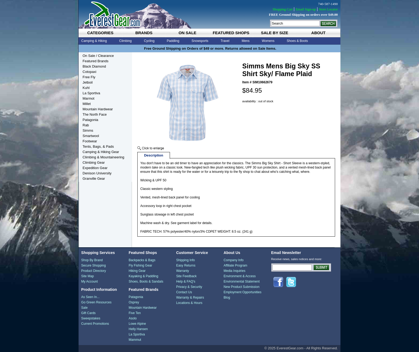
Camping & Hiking (94, 41)
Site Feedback (186, 276)
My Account (89, 281)
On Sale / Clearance (98, 56)
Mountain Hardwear (98, 109)
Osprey (134, 302)
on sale (187, 32)
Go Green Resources (96, 302)
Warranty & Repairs (190, 297)
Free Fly (89, 77)
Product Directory (93, 271)
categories (100, 32)
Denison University (97, 173)
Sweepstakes (90, 318)
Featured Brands (95, 61)
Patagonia (90, 120)
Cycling (149, 41)
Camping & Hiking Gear (101, 152)
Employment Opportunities (242, 292)
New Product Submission (241, 287)
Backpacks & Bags (142, 260)
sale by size (274, 32)
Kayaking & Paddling (143, 276)
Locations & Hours (189, 303)
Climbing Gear (94, 163)
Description (153, 155)
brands (143, 32)
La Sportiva (91, 93)
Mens (245, 41)
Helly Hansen (138, 329)
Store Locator (328, 9)
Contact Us (184, 292)
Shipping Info (185, 260)
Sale (84, 308)
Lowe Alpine (137, 324)
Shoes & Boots (297, 41)
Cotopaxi (89, 72)
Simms (88, 130)
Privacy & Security (189, 287)
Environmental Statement (242, 281)
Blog (227, 297)
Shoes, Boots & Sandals (146, 281)
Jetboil (88, 82)
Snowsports (200, 41)
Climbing (125, 41)
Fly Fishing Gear (140, 265)
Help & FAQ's (185, 281)
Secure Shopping (93, 265)
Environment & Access (240, 276)
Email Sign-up (306, 9)
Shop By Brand (92, 260)
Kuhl (86, 88)
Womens (268, 41)
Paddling (173, 41)
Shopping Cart (283, 9)
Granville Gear (94, 179)
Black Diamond (94, 66)
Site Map (87, 276)
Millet (87, 104)
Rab (86, 125)
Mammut (135, 340)
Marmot (88, 98)
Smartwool (91, 136)
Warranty (182, 271)
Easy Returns (185, 265)
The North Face (95, 114)
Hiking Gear (137, 271)
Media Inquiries (234, 271)
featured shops (231, 32)
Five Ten (135, 313)
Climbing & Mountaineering (103, 157)
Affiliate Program (235, 265)
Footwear (90, 141)
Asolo (133, 318)
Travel (225, 41)
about (318, 32)
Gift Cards (88, 313)
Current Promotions (95, 324)
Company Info (234, 260)
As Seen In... (90, 297)
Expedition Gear (95, 168)
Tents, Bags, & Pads (98, 146)
